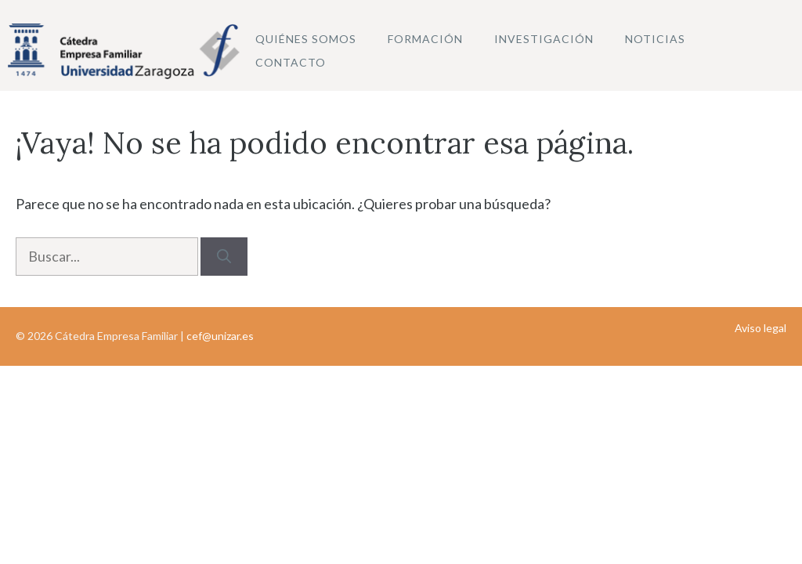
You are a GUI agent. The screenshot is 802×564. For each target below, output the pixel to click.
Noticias (655, 38)
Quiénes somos (305, 38)
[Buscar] (223, 256)
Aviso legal (760, 327)
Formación (425, 38)
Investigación (544, 38)
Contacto (290, 62)
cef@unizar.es (220, 335)
